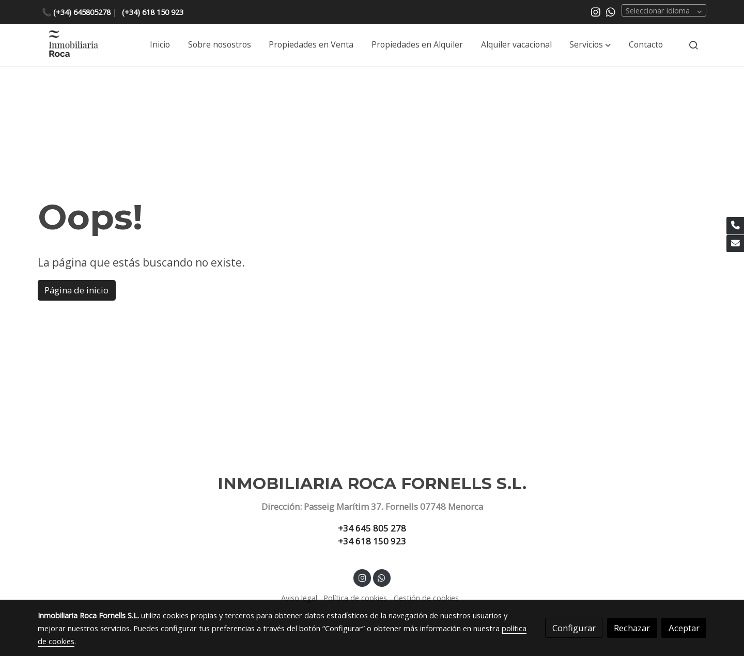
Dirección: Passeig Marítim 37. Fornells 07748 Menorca (372, 506)
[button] (590, 44)
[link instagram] (595, 11)
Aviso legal (299, 597)
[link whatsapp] (610, 11)
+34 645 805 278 (372, 528)
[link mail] (735, 244)
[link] (73, 45)
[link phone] (735, 226)
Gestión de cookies (426, 597)
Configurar (574, 628)
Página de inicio (76, 290)
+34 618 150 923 (372, 541)
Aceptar (684, 628)
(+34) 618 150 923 (152, 12)
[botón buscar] (693, 45)
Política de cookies (355, 597)
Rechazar (632, 628)
